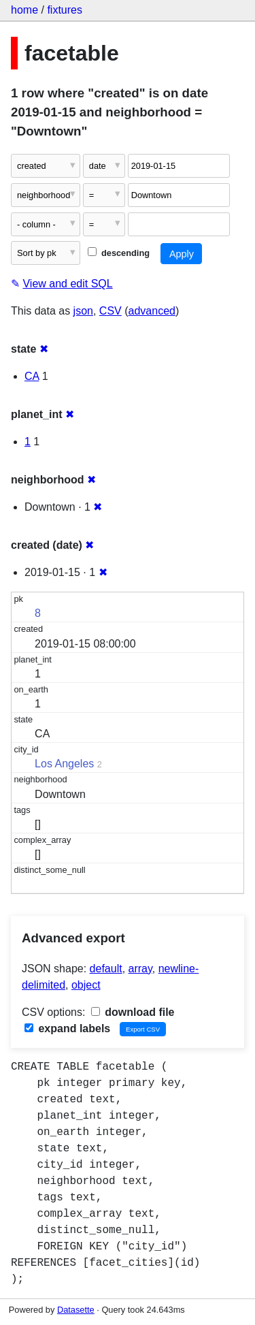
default (106, 968)
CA (31, 376)
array (140, 968)
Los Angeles (64, 763)
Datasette (76, 1310)
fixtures (64, 10)
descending (119, 253)
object (86, 985)
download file (133, 1012)
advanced (152, 311)
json (83, 311)
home (24, 10)
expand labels (67, 1028)
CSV (110, 311)
